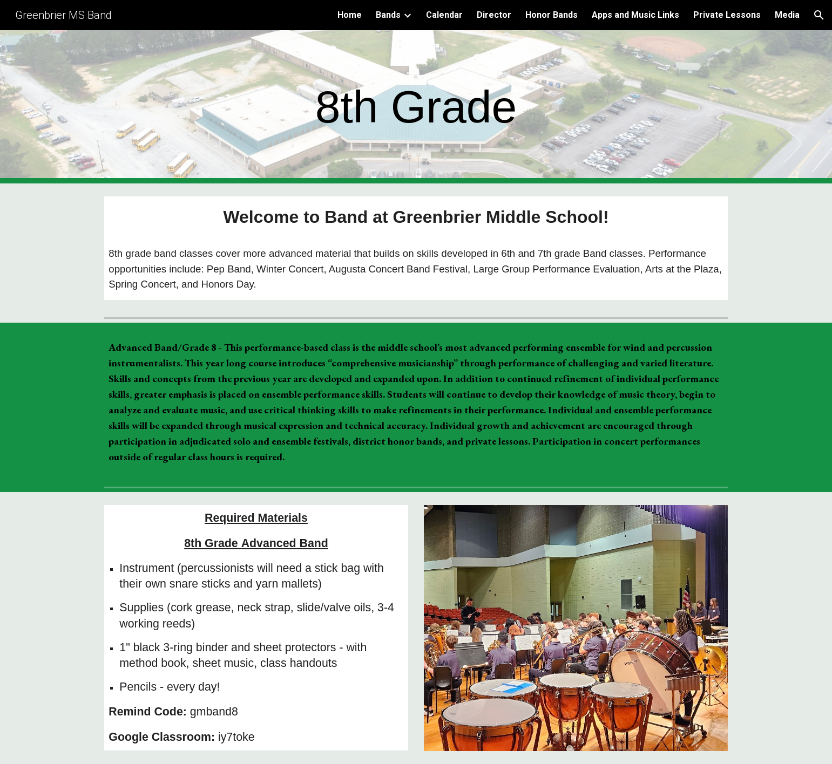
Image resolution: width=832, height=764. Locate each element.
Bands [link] (388, 15)
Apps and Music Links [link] (635, 15)
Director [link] (494, 15)
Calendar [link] (444, 15)
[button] (819, 15)
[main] (416, 107)
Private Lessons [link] (727, 15)
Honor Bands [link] (551, 15)
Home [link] (349, 15)
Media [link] (787, 15)
